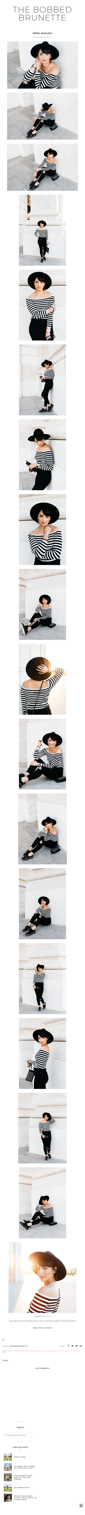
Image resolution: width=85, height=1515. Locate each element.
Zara (4, 1352)
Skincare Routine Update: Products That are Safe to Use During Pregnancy (25, 1497)
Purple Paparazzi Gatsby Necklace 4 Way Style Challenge (23, 1477)
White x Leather (20, 1457)
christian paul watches (30, 1351)
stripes (76, 1351)
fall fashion (50, 1351)
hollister (68, 1351)
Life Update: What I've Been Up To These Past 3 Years (24, 1467)
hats (58, 1351)
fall (42, 1351)
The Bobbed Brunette (42, 14)
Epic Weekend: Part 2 (22, 1487)
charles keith (13, 1351)
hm (62, 1351)
